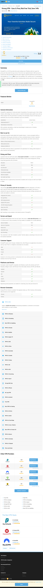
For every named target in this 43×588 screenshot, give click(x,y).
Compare (5, 548)
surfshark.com (35, 462)
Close (21, 584)
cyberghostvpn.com (35, 486)
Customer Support (7, 46)
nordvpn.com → (16, 542)
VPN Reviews (11, 548)
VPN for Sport (26, 502)
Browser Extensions (7, 49)
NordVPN (2, 569)
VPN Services (3, 557)
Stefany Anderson (12, 10)
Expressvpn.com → (17, 532)
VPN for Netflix (26, 506)
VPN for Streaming (27, 500)
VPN (5, 1)
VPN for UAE (7, 508)
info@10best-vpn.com (6, 574)
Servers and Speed (7, 44)
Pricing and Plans (6, 40)
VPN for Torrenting (27, 504)
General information (7, 37)
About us (23, 574)
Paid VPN (25, 497)
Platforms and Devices (8, 47)
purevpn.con (35, 480)
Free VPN (6, 497)
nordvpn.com (35, 474)
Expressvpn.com (35, 468)
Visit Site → (21, 61)
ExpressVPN (3, 567)
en (38, 1)
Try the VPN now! (21, 90)
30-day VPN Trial (7, 504)
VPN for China (7, 502)
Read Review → (33, 459)
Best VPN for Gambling (28, 508)
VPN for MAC (7, 506)
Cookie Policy (38, 582)
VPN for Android (7, 500)
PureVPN (2, 570)
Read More (4, 309)
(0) (21, 58)
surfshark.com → (16, 521)
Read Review (32, 106)
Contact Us (24, 576)
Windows (10, 76)
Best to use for (6, 39)
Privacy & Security (7, 42)
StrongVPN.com (21, 63)
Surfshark (2, 566)
